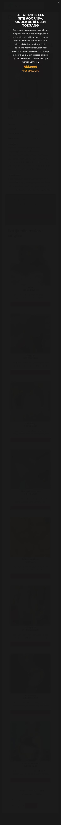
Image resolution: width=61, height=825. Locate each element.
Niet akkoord (30, 71)
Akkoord (30, 66)
